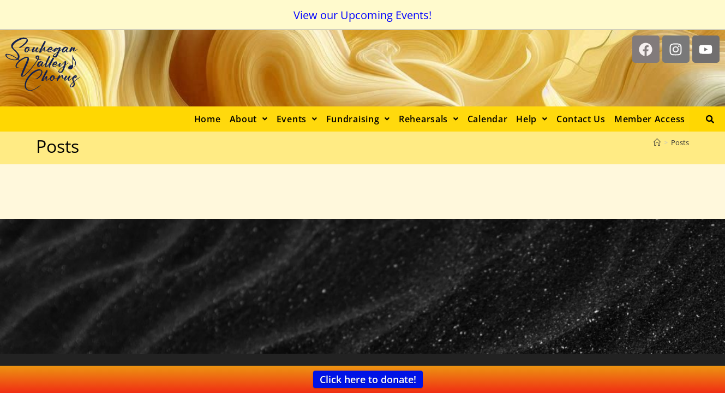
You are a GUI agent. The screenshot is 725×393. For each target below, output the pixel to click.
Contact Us (581, 119)
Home (207, 119)
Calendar (488, 119)
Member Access (649, 119)
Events (297, 119)
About (249, 119)
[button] (248, 119)
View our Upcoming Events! (362, 15)
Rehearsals (429, 119)
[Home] (657, 142)
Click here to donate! (368, 379)
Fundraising (358, 119)
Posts (680, 142)
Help (532, 119)
